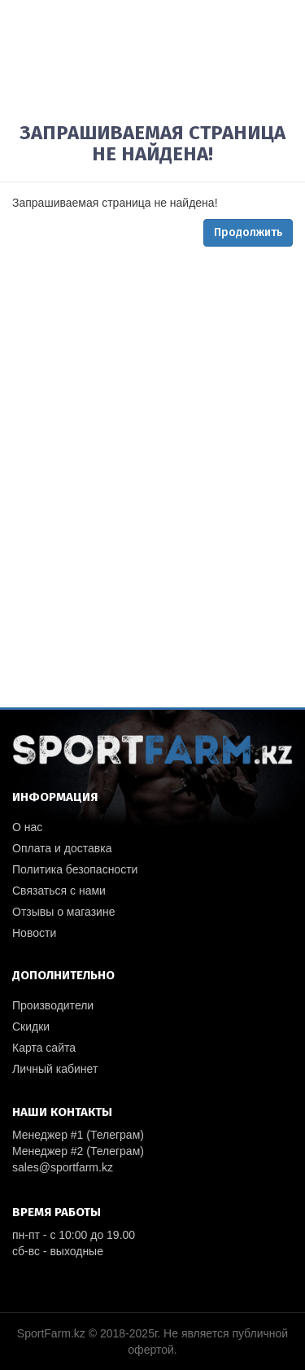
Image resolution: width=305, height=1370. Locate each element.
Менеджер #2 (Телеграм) (78, 1151)
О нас (27, 827)
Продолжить (248, 232)
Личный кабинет (55, 1068)
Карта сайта (44, 1047)
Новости (34, 932)
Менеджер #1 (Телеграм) (78, 1134)
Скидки (31, 1026)
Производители (53, 1005)
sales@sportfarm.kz (62, 1167)
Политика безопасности (74, 869)
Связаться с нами (59, 890)
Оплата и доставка (61, 848)
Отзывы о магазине (63, 911)
